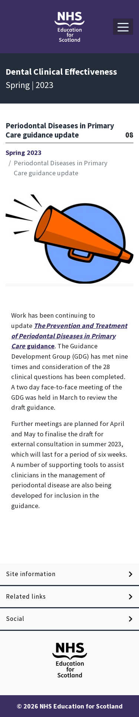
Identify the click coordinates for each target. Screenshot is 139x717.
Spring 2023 (24, 152)
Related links (26, 596)
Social (15, 619)
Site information (31, 574)
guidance (69, 335)
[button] (123, 26)
